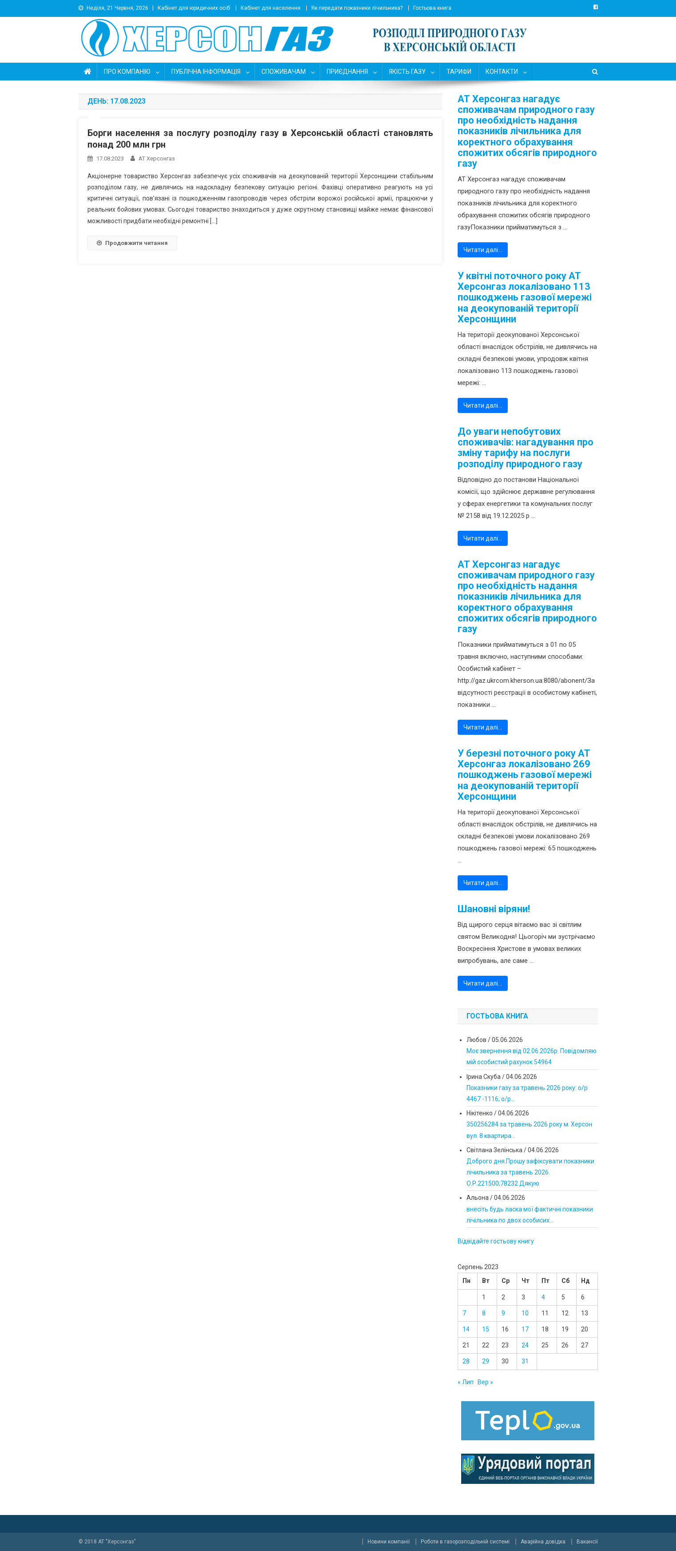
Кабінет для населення (270, 8)
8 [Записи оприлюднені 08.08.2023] (484, 1313)
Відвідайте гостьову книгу (496, 1241)
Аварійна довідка (543, 1542)
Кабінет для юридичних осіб (194, 8)
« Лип (466, 1382)
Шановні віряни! (494, 909)
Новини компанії (389, 1542)
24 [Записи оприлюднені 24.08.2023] (525, 1345)
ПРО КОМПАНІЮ (127, 71)
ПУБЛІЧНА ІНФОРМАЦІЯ (206, 71)
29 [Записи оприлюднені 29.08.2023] (485, 1361)
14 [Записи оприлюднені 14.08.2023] (466, 1329)
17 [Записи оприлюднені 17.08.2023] (525, 1329)
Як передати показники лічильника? (357, 8)
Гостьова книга (432, 8)
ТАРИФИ (459, 71)
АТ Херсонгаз (156, 158)
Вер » (485, 1382)
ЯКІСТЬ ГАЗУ (407, 71)
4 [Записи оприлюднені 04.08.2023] (543, 1297)
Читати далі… (482, 249)
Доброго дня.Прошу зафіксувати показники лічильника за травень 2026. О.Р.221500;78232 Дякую (530, 1172)
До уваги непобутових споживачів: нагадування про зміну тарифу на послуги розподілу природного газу (525, 447)
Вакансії (587, 1542)
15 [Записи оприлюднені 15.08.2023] (485, 1329)
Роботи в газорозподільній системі (465, 1542)
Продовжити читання (132, 243)
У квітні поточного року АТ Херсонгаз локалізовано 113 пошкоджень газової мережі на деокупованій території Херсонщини (525, 298)
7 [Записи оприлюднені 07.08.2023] (464, 1313)
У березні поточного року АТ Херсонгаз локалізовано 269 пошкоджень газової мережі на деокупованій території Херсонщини (525, 775)
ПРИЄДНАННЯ (347, 71)
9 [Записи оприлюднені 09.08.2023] (503, 1313)
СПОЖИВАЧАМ (283, 71)
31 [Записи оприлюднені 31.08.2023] (525, 1361)
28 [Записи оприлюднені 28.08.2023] (466, 1361)
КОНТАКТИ (502, 71)
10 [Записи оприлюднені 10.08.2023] (525, 1313)
